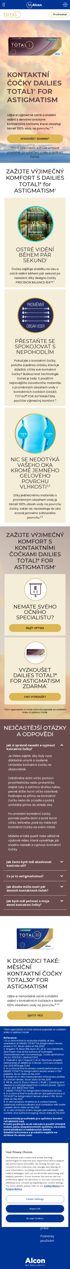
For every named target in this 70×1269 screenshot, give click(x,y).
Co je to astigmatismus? (25, 876)
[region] (35, 1185)
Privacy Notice (14, 1189)
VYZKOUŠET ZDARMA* (35, 138)
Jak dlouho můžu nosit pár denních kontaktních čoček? (27, 888)
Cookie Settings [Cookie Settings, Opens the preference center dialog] (35, 1199)
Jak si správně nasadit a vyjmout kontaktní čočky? (31, 747)
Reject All (35, 1208)
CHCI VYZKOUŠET (35, 696)
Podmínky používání (47, 1238)
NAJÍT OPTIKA (35, 628)
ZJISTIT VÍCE (35, 1015)
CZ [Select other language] (3, 4)
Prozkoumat (60, 14)
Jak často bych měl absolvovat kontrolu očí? (29, 864)
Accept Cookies (35, 1218)
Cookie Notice (52, 1186)
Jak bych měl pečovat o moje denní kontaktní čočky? (28, 903)
